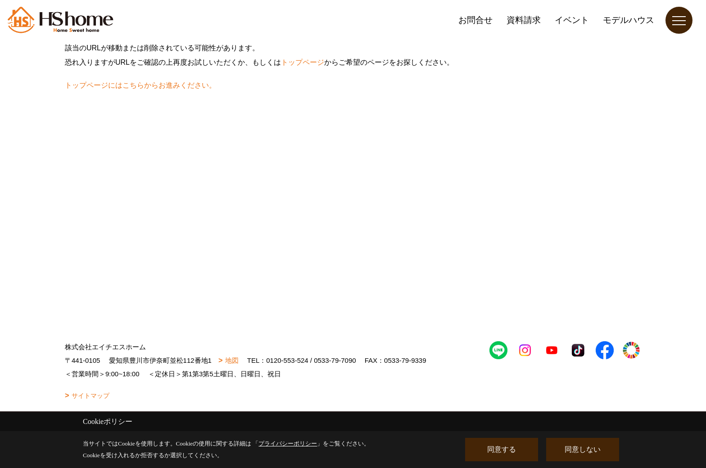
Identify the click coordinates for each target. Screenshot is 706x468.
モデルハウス (628, 20)
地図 (232, 360)
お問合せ (475, 20)
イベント (572, 20)
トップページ (302, 62)
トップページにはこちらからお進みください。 (140, 85)
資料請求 (524, 20)
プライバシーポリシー (287, 443)
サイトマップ (90, 395)
